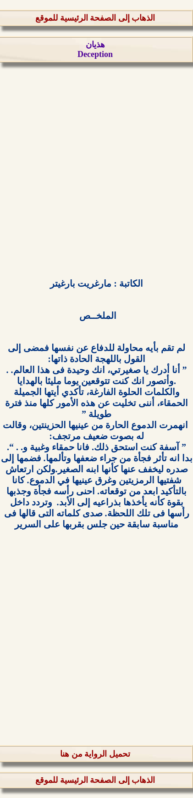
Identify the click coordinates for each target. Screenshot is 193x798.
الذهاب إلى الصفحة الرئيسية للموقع (95, 18)
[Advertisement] (96, 169)
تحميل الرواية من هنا (95, 753)
